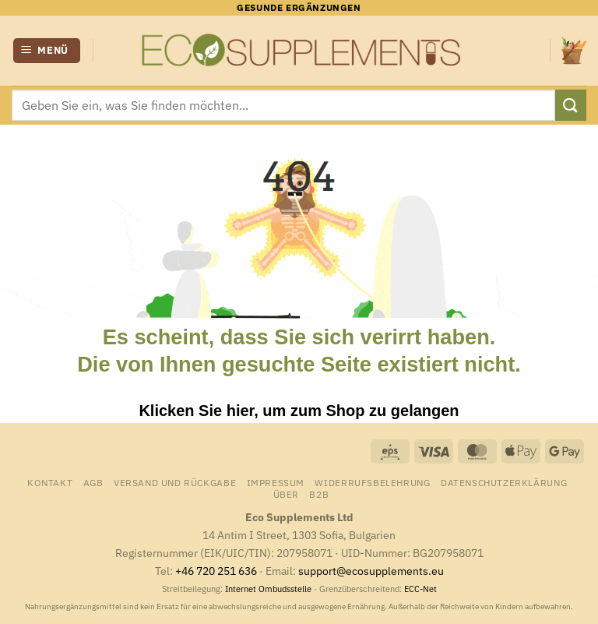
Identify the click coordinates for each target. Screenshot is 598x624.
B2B (319, 494)
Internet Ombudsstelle (268, 588)
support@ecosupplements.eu (371, 570)
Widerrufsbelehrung (372, 482)
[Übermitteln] (570, 105)
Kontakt (49, 482)
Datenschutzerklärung (504, 482)
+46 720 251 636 (216, 570)
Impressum (276, 482)
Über (286, 494)
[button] (47, 51)
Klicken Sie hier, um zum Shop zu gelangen (299, 410)
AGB (93, 482)
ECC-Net (420, 588)
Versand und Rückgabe (175, 482)
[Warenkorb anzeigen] (573, 50)
